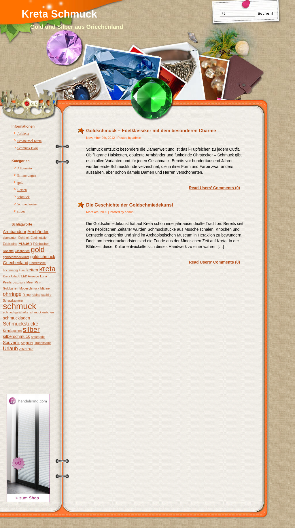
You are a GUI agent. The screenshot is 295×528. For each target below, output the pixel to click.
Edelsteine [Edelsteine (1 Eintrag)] (10, 243)
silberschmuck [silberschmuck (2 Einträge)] (16, 336)
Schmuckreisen (27, 204)
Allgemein (24, 168)
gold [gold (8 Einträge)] (38, 249)
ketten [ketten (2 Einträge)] (32, 270)
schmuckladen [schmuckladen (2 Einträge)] (16, 318)
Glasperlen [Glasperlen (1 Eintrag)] (22, 251)
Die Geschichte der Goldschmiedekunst (129, 205)
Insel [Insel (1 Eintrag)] (22, 270)
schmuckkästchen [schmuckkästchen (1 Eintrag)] (41, 312)
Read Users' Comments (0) (214, 188)
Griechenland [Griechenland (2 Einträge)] (15, 262)
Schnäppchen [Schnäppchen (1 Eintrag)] (12, 330)
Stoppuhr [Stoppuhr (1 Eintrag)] (27, 343)
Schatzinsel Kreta (29, 141)
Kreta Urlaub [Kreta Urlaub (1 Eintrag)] (11, 276)
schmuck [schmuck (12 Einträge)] (19, 306)
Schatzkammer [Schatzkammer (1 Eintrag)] (13, 300)
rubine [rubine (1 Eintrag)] (36, 294)
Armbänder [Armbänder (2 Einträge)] (37, 231)
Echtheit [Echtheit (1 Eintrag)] (24, 237)
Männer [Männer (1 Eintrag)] (45, 288)
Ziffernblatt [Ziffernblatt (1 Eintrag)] (26, 349)
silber (21, 211)
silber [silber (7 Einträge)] (31, 329)
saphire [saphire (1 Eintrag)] (46, 294)
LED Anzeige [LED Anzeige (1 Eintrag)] (30, 276)
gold (20, 183)
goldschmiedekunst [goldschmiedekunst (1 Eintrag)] (16, 257)
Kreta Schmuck (59, 14)
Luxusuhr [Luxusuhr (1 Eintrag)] (19, 282)
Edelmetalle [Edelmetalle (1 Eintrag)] (39, 237)
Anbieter (23, 134)
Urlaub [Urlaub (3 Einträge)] (10, 348)
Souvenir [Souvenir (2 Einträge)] (11, 342)
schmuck (23, 197)
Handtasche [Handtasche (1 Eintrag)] (37, 263)
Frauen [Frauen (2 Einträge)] (25, 243)
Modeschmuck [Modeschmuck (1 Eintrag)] (29, 288)
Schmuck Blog (27, 148)
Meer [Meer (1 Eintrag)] (30, 282)
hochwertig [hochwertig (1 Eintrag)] (10, 270)
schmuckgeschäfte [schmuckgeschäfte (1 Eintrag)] (15, 312)
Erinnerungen (26, 175)
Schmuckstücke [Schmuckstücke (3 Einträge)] (20, 324)
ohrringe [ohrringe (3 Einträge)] (12, 294)
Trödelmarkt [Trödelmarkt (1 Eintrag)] (42, 343)
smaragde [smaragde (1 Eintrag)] (38, 336)
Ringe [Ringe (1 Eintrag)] (26, 294)
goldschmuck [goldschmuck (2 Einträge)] (42, 256)
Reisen (22, 190)
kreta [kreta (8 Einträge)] (47, 269)
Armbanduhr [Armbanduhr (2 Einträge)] (14, 231)
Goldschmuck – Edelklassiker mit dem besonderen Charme (151, 130)
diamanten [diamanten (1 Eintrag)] (10, 237)
